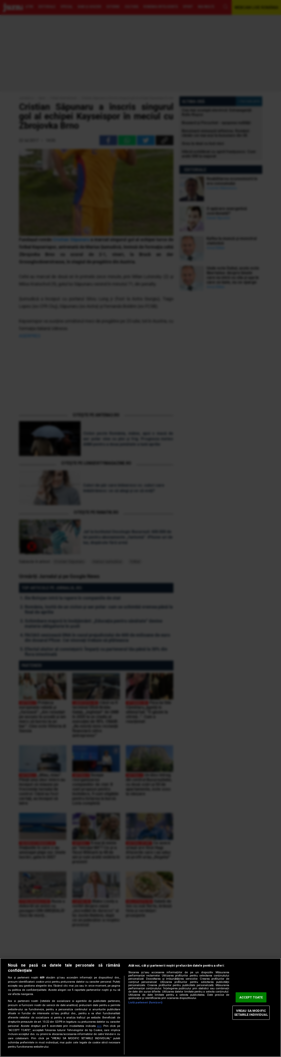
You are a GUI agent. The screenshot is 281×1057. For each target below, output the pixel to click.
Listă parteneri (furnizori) (145, 1002)
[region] (140, 1007)
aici (99, 1026)
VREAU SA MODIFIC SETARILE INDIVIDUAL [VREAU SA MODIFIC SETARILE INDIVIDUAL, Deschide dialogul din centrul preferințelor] (251, 1012)
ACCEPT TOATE (251, 997)
